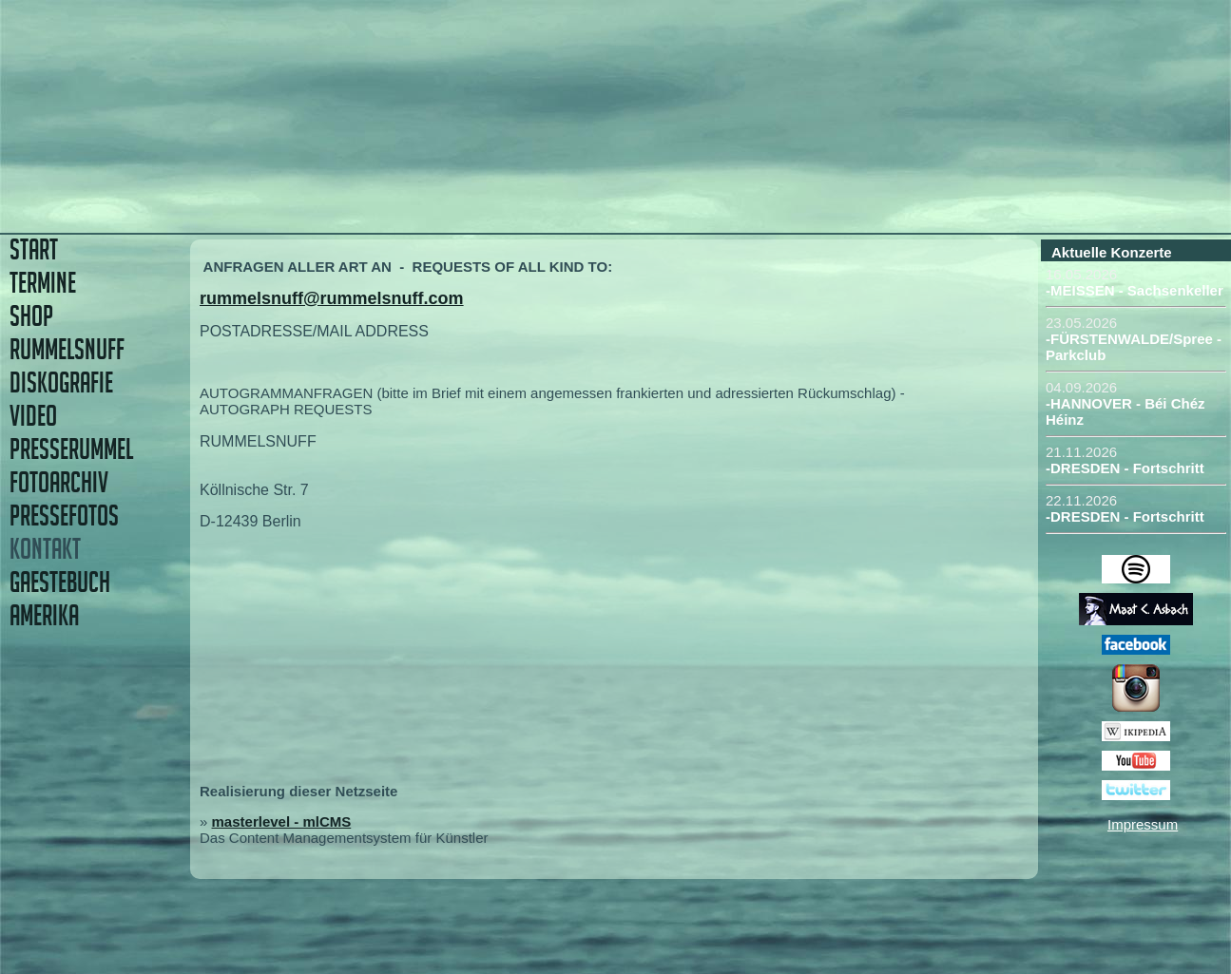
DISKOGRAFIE (61, 382)
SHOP (31, 316)
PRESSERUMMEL (71, 449)
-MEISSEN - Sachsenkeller (1134, 290)
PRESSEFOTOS (64, 515)
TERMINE (43, 282)
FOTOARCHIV (59, 482)
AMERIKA (44, 615)
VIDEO (33, 415)
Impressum (1142, 824)
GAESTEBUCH (60, 582)
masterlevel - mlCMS (282, 821)
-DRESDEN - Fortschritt (1125, 468)
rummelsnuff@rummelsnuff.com (332, 298)
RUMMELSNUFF (67, 349)
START (34, 249)
